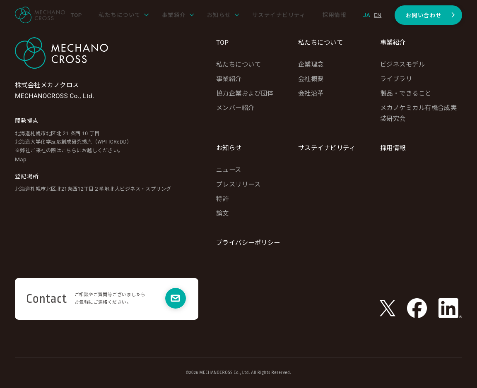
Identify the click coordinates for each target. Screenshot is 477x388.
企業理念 (311, 64)
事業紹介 (229, 79)
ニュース (228, 170)
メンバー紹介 (235, 108)
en (377, 15)
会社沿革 (311, 93)
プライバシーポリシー (248, 243)
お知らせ (229, 148)
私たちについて (238, 64)
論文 (222, 213)
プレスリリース (238, 184)
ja (366, 15)
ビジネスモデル (402, 64)
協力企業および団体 (245, 93)
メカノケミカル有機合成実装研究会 (418, 113)
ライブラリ (396, 79)
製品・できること (405, 93)
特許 (222, 199)
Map (20, 159)
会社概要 (311, 79)
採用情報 (393, 148)
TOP (222, 42)
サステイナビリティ (326, 148)
